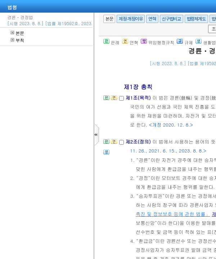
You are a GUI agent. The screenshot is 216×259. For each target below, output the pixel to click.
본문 (17, 33)
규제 (185, 42)
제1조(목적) (138, 97)
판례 (111, 42)
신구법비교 (171, 19)
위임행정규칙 (157, 42)
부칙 (17, 40)
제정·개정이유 (131, 19)
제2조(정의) (138, 141)
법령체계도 (196, 19)
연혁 (152, 19)
